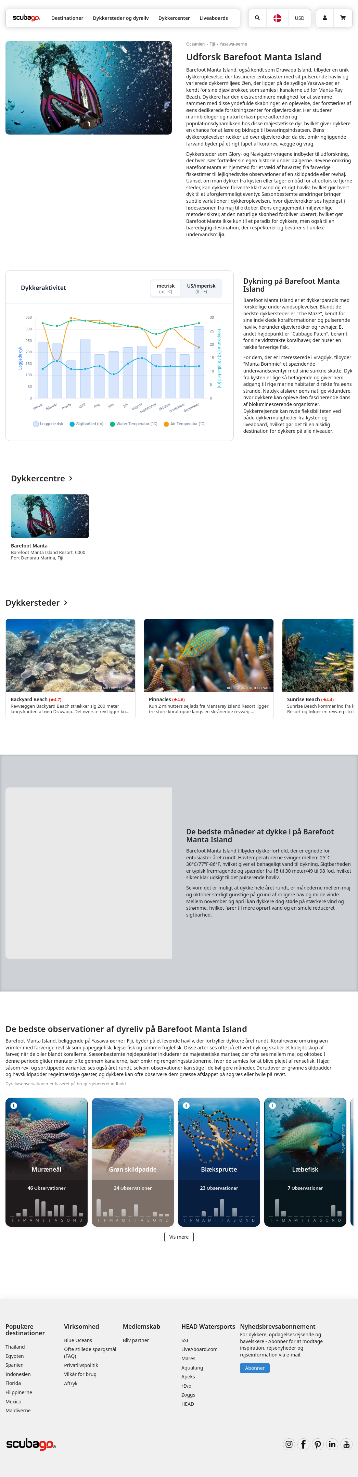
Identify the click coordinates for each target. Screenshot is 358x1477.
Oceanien (195, 44)
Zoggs (188, 1394)
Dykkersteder (36, 602)
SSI (184, 1340)
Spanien (14, 1365)
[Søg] (257, 18)
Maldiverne (18, 1410)
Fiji (212, 44)
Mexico (13, 1401)
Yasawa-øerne (233, 44)
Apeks (188, 1376)
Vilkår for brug (80, 1374)
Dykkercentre (42, 478)
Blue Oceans (78, 1340)
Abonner (255, 1368)
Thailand (15, 1346)
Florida (13, 1383)
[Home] (26, 18)
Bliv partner (136, 1340)
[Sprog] (277, 18)
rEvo (186, 1386)
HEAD (187, 1404)
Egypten (14, 1356)
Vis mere (179, 1237)
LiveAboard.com (199, 1349)
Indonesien (18, 1374)
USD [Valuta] (299, 18)
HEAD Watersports (208, 1326)
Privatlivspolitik (81, 1365)
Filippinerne (18, 1392)
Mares (188, 1358)
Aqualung (192, 1367)
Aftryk (70, 1383)
